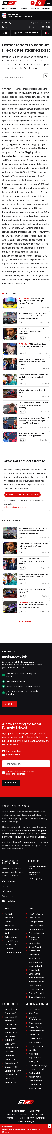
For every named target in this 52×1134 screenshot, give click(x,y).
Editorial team (18, 1111)
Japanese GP (11, 1017)
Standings (35, 8)
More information (26, 33)
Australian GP (11, 1009)
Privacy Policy (38, 1114)
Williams (9, 949)
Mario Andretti (35, 1088)
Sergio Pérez (34, 955)
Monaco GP (10, 1028)
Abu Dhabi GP (11, 1082)
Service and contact (34, 873)
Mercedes (7, 156)
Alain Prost (34, 1013)
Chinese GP (10, 1013)
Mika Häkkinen (35, 1042)
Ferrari (16, 156)
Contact (11, 1118)
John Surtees (35, 1085)
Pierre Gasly (34, 970)
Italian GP (9, 1055)
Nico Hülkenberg (36, 978)
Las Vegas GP (11, 1075)
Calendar (23, 8)
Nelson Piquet (35, 1077)
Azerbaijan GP (11, 1063)
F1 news (13, 8)
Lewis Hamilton (21, 830)
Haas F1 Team (11, 941)
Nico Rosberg (35, 1009)
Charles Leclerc (37, 837)
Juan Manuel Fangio (38, 1065)
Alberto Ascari (35, 1023)
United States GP (13, 1071)
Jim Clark (33, 1050)
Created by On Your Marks (32, 1118)
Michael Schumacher (35, 1018)
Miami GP (9, 1021)
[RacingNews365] (26, 1102)
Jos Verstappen (36, 1046)
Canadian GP (11, 1025)
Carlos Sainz (34, 951)
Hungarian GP (11, 1048)
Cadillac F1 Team (13, 952)
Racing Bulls (10, 945)
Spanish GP (10, 1059)
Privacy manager (26, 1121)
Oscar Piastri (35, 947)
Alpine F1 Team (12, 929)
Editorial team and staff (37, 867)
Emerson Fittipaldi (37, 1069)
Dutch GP (9, 1052)
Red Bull (44, 168)
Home (4, 8)
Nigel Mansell (35, 1058)
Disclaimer (35, 1111)
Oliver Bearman (36, 989)
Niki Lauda (33, 1054)
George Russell (17, 837)
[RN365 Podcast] (32, 3)
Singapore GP (11, 1067)
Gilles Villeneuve (36, 1031)
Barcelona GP (11, 1032)
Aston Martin (11, 937)
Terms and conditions (17, 1114)
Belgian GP (10, 1044)
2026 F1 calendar (24, 842)
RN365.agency (35, 878)
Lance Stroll (34, 974)
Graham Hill (34, 1073)
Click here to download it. (15, 507)
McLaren (9, 918)
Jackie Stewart (36, 1038)
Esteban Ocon (35, 958)
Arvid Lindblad (35, 966)
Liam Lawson (35, 985)
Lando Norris (34, 918)
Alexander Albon (36, 982)
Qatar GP (9, 1078)
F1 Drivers (46, 8)
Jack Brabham (35, 1081)
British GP (9, 1040)
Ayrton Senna (35, 1027)
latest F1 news (17, 811)
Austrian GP (10, 1036)
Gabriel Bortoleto (37, 997)
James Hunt (34, 1035)
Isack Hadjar (34, 943)
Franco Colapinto (37, 993)
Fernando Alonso (15, 833)
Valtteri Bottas (35, 962)
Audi (7, 933)
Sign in (9, 704)
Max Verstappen (38, 830)
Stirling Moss (34, 1061)
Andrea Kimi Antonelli (34, 938)
